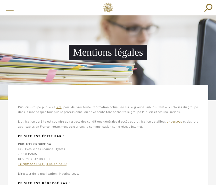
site (59, 107)
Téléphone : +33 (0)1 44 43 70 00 (42, 164)
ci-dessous (174, 121)
